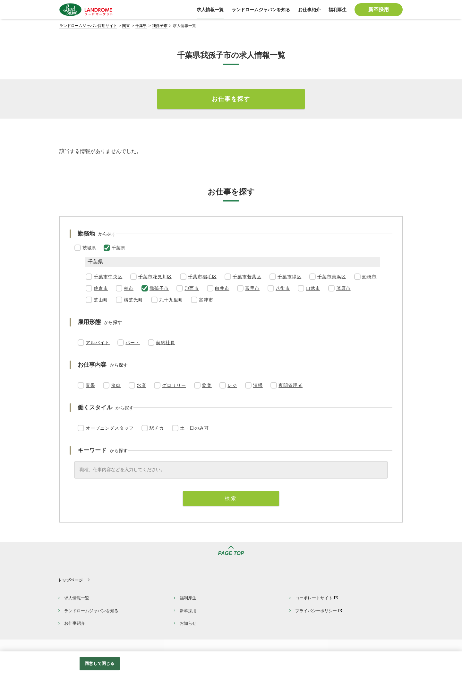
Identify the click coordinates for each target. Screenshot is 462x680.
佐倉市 (101, 288)
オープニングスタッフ (110, 428)
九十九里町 (171, 299)
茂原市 (343, 288)
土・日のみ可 (194, 428)
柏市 (128, 288)
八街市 (283, 288)
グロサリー (174, 385)
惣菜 (207, 385)
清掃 (258, 385)
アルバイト (98, 342)
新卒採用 (188, 610)
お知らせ (188, 623)
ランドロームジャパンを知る (91, 610)
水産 (141, 385)
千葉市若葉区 (247, 276)
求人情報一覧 (76, 597)
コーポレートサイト (314, 597)
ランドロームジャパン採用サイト (88, 25)
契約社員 (165, 342)
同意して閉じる (99, 663)
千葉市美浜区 (331, 276)
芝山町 (101, 299)
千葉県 (141, 25)
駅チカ (157, 428)
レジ (232, 385)
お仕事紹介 (74, 623)
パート (132, 342)
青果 (90, 385)
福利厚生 (188, 597)
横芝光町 (133, 299)
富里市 (252, 288)
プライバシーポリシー (316, 610)
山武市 (313, 288)
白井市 (222, 288)
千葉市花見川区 (155, 276)
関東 (126, 25)
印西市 (191, 288)
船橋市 (369, 276)
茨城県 (89, 247)
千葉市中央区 (108, 276)
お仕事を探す (231, 99)
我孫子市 (159, 25)
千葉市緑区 (290, 276)
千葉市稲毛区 (202, 276)
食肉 (116, 385)
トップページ (70, 580)
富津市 (206, 299)
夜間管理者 (290, 385)
